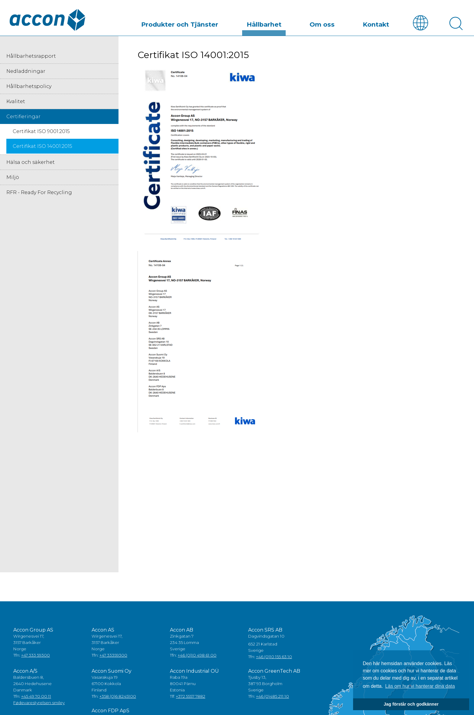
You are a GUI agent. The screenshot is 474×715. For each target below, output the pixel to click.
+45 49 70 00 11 (36, 696)
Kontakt (381, 22)
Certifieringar (23, 117)
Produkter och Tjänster (214, 22)
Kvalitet (15, 102)
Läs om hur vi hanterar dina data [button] (420, 686)
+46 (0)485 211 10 (272, 696)
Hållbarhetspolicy (28, 86)
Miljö (12, 177)
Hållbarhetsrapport (31, 56)
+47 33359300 (113, 655)
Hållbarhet (288, 22)
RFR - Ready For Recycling (39, 193)
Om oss (336, 22)
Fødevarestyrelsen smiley (39, 702)
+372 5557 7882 (190, 696)
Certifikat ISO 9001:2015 (41, 132)
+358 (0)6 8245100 (117, 696)
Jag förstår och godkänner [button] (411, 704)
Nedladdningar (25, 71)
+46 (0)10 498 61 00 (197, 655)
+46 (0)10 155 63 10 (274, 657)
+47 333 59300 (35, 655)
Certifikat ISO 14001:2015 (42, 146)
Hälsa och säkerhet (30, 162)
